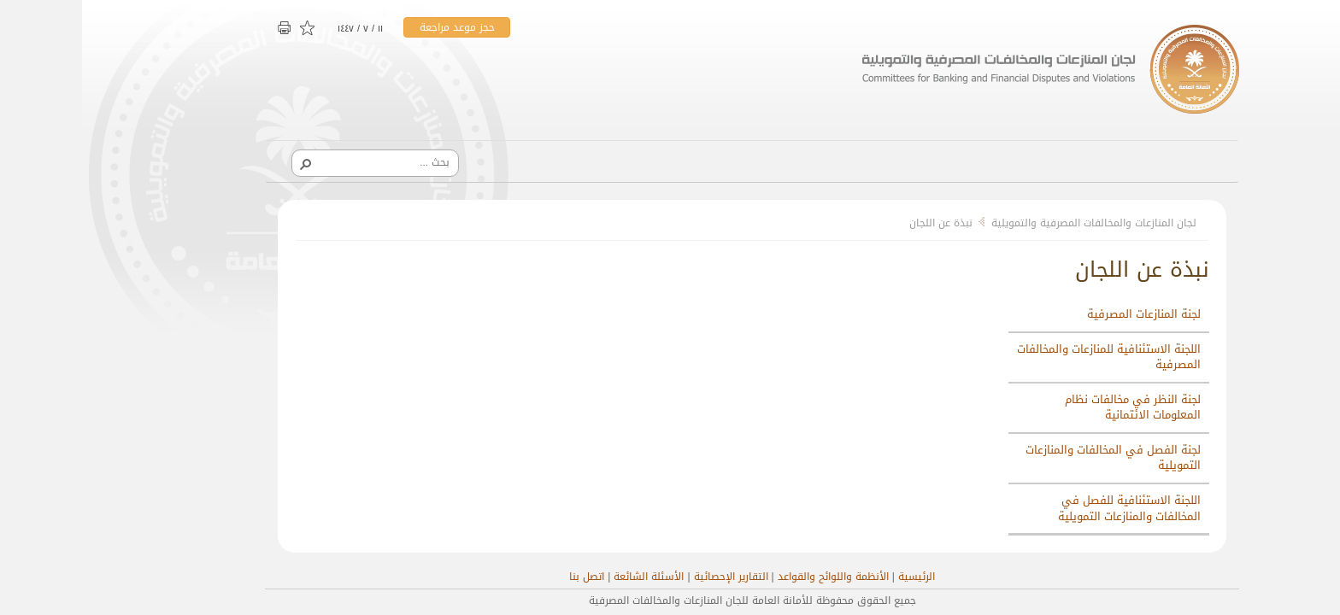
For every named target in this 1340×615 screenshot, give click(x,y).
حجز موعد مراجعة (375, 27)
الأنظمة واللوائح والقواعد (751, 576)
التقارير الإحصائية (649, 576)
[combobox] (299, 162)
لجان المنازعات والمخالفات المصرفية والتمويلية (1011, 223)
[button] (223, 163)
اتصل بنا (504, 576)
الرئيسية (834, 576)
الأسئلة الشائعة (567, 576)
